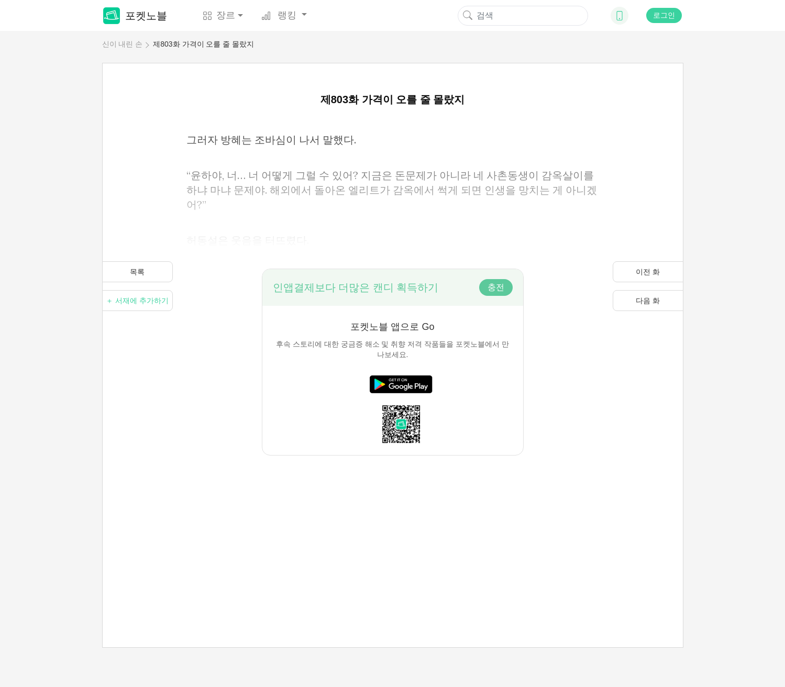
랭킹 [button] (280, 15)
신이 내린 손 (122, 44)
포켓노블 (135, 15)
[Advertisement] (392, 529)
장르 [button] (219, 15)
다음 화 (648, 300)
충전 (496, 287)
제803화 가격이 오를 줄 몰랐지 (203, 44)
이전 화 (648, 272)
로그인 (664, 15)
